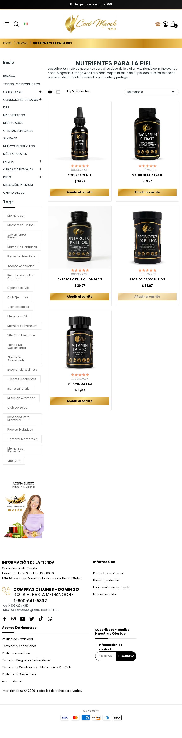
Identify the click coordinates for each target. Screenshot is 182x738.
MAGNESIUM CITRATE (147, 175)
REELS (7, 177)
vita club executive (21, 335)
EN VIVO (9, 161)
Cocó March (79, 170)
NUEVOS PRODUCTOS (19, 146)
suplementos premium (17, 236)
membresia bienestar (15, 449)
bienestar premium (21, 256)
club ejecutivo (17, 297)
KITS (6, 107)
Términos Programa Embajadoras (26, 660)
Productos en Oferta (108, 573)
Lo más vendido (104, 594)
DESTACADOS (13, 123)
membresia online (20, 225)
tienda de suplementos (17, 346)
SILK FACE (10, 138)
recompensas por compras (20, 276)
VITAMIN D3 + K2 (80, 384)
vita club (13, 461)
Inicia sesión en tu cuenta (111, 587)
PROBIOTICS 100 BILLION (147, 279)
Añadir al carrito (80, 192)
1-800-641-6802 (30, 600)
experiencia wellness (22, 370)
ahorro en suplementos (17, 358)
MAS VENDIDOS (14, 115)
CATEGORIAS (12, 92)
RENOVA (9, 76)
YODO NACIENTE (80, 175)
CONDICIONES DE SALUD (20, 99)
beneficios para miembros (18, 418)
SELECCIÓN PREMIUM (18, 185)
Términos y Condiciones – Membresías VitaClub (36, 667)
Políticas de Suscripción (19, 674)
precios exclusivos (20, 429)
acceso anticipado (20, 266)
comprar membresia (22, 439)
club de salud (17, 408)
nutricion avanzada (21, 398)
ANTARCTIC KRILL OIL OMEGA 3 (79, 279)
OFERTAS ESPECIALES (18, 130)
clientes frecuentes (21, 379)
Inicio (8, 62)
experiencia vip (18, 288)
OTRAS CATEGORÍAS (18, 169)
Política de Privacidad (17, 639)
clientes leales (18, 307)
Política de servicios (16, 653)
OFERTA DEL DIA (14, 192)
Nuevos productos (106, 580)
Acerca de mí (12, 681)
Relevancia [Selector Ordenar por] (151, 91)
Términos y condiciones (19, 646)
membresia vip (18, 316)
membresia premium (22, 326)
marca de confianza (22, 247)
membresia (15, 216)
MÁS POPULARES (15, 154)
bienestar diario (18, 389)
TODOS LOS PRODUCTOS (21, 84)
